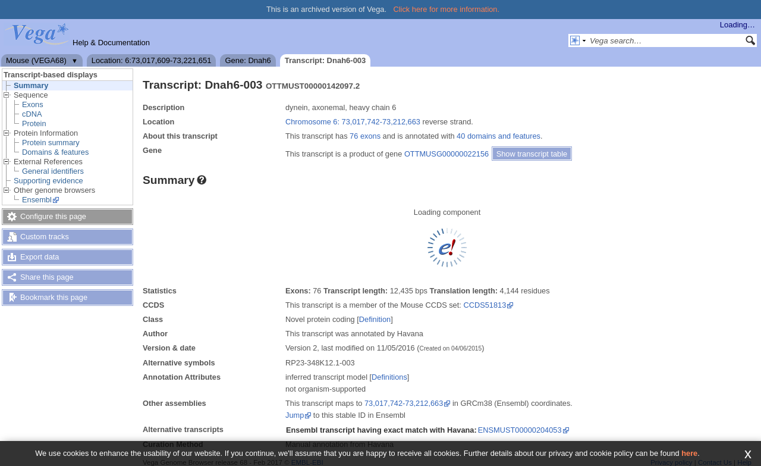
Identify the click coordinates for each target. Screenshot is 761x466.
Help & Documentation (111, 42)
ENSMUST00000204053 (520, 430)
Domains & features (55, 152)
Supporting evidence (48, 180)
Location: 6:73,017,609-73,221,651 (152, 60)
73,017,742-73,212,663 (403, 403)
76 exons (365, 136)
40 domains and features (498, 136)
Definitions (389, 377)
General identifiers (53, 171)
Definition (375, 319)
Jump (294, 415)
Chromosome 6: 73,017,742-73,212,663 (352, 121)
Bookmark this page (53, 297)
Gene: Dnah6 (248, 60)
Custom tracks (44, 236)
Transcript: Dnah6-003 (325, 60)
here (689, 453)
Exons (32, 104)
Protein (34, 123)
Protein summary (51, 142)
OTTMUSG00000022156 (446, 153)
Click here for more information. (447, 9)
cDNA (32, 114)
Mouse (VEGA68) (36, 60)
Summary (31, 85)
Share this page (47, 277)
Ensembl (37, 199)
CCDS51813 (484, 305)
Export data (39, 256)
